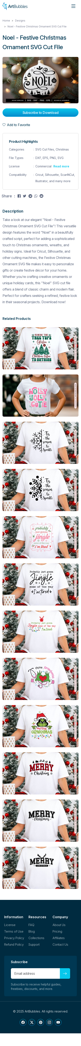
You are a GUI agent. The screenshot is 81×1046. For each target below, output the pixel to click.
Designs (20, 20)
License (9, 924)
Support (34, 944)
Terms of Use (13, 931)
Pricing (57, 931)
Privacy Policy (14, 938)
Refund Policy (14, 944)
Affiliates (59, 938)
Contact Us (60, 944)
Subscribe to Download (41, 112)
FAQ (31, 924)
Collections (36, 938)
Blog (31, 931)
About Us (59, 924)
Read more (61, 166)
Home (6, 20)
